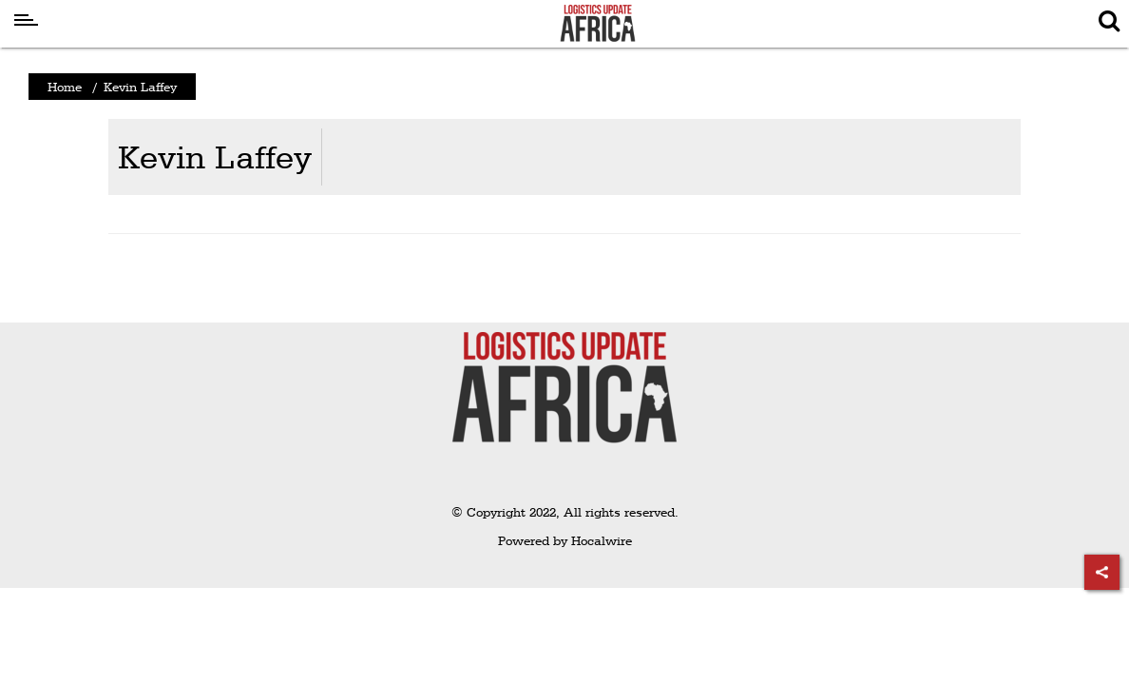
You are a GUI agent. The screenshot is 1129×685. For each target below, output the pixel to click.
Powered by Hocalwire (565, 540)
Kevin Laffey (215, 156)
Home (65, 86)
